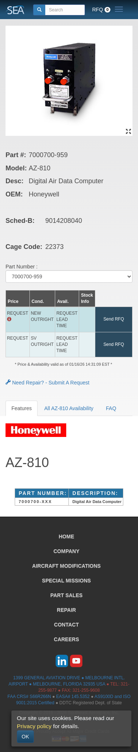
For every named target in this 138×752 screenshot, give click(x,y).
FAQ (111, 408)
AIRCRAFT (66, 566)
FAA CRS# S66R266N (29, 696)
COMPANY (66, 551)
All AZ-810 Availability (68, 408)
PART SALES (66, 595)
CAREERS (66, 639)
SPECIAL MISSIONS (66, 580)
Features (21, 408)
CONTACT (66, 625)
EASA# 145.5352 (72, 696)
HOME (66, 536)
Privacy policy (34, 726)
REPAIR (66, 610)
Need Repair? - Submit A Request (47, 383)
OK (25, 737)
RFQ (101, 9)
